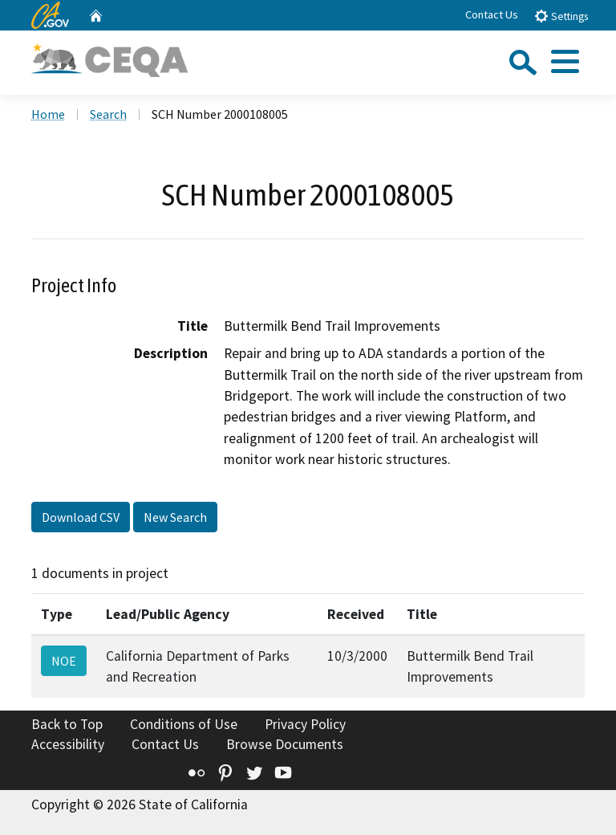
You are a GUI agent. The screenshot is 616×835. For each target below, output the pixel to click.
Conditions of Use (183, 724)
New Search (175, 517)
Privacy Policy (305, 724)
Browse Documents (284, 744)
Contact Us (491, 14)
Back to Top (67, 724)
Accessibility (67, 744)
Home (48, 114)
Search (108, 114)
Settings (561, 15)
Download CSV (81, 517)
